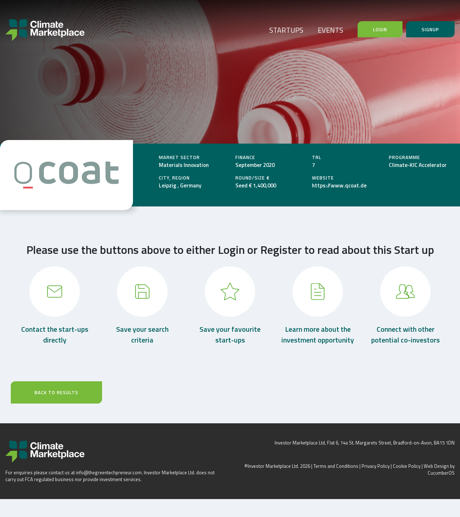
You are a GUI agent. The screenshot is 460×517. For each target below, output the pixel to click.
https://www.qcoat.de (339, 185)
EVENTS (330, 30)
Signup (430, 29)
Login (380, 29)
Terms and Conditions (335, 466)
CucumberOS (441, 472)
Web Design (436, 466)
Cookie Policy (406, 466)
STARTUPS (286, 30)
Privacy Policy (376, 466)
